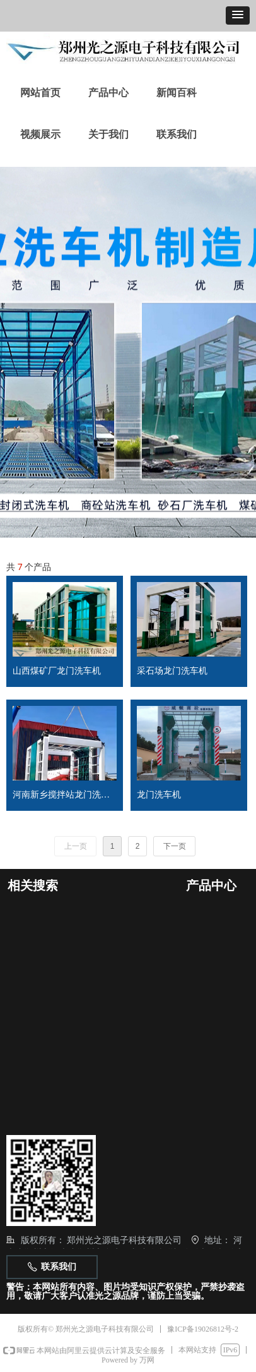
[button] (238, 15)
